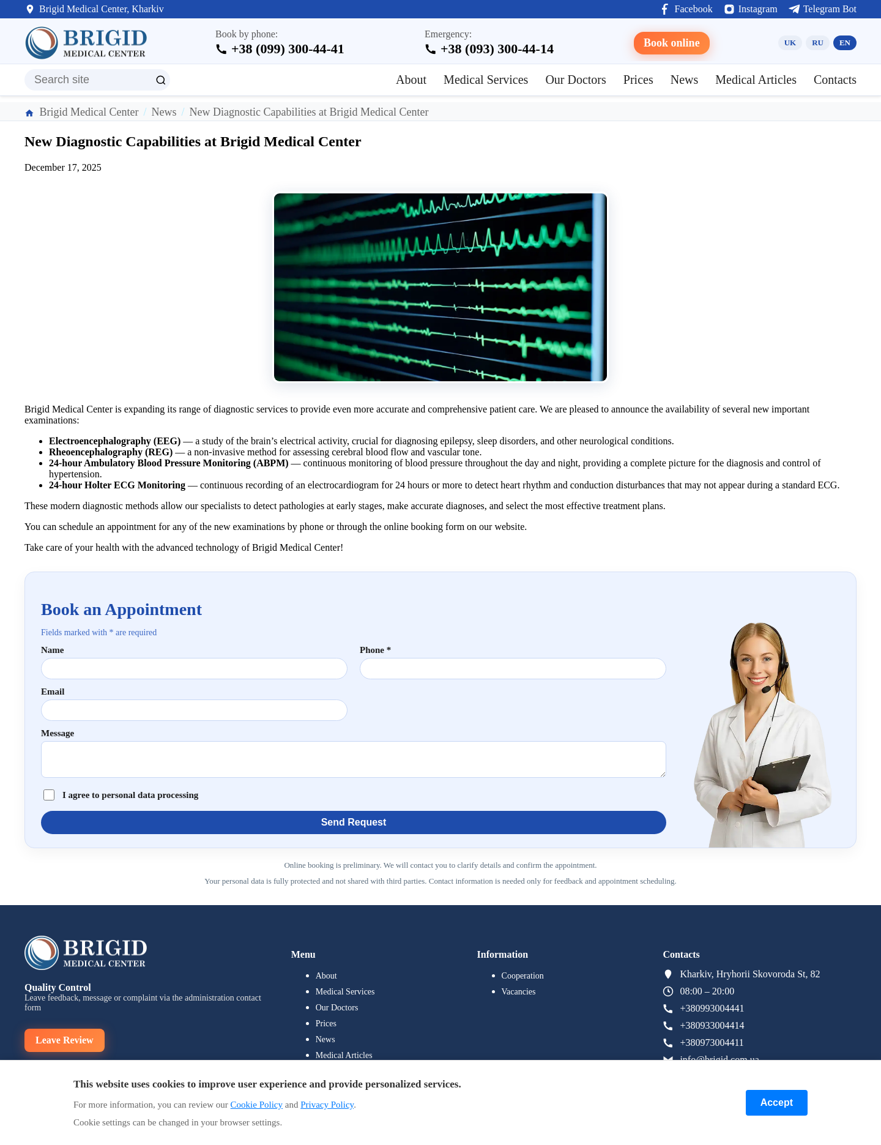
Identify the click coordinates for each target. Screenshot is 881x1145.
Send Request (354, 822)
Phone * (375, 650)
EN (844, 42)
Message (57, 733)
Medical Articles (756, 79)
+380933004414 (712, 1025)
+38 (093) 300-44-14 (497, 48)
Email (52, 691)
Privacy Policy (327, 1105)
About (411, 79)
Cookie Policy (257, 1105)
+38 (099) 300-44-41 (287, 48)
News (685, 79)
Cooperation (523, 975)
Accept (776, 1102)
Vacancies (519, 991)
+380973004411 (711, 1042)
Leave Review (64, 1040)
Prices (638, 79)
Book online (672, 43)
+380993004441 (712, 1008)
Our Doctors (575, 79)
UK (790, 42)
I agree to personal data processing (130, 795)
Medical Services (486, 79)
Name (52, 650)
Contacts (835, 79)
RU (817, 42)
